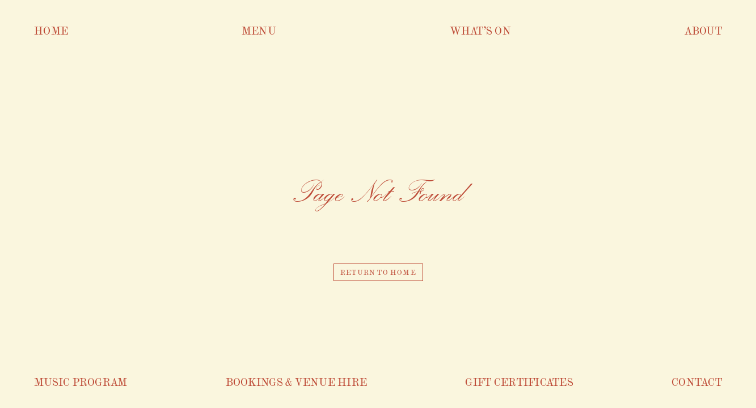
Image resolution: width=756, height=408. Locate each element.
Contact (696, 381)
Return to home (378, 272)
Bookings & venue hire (297, 381)
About (703, 30)
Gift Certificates (519, 381)
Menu (259, 30)
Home (51, 30)
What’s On (480, 30)
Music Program (81, 381)
